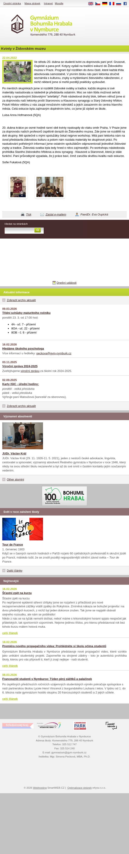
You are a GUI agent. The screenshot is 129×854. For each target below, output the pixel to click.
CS (99, 3)
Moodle (59, 3)
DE (106, 3)
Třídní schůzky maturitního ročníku (26, 313)
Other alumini (15, 479)
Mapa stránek (32, 3)
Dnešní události (66, 282)
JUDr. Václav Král (14, 453)
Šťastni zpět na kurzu (17, 593)
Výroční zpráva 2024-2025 (20, 366)
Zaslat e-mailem (55, 214)
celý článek (10, 633)
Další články (14, 570)
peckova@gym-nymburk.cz (54, 353)
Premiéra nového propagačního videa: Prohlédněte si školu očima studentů (54, 646)
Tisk (28, 214)
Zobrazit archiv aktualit (21, 300)
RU (120, 3)
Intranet (48, 3)
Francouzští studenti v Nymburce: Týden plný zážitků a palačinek (47, 679)
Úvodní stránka (12, 3)
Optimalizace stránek (79, 787)
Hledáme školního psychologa (23, 348)
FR (113, 3)
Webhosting (40, 787)
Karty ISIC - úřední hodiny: (20, 384)
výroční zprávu (30, 371)
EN (92, 3)
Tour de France (12, 544)
